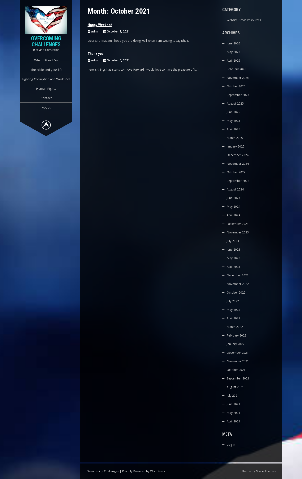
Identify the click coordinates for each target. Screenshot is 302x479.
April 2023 (233, 267)
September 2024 (238, 181)
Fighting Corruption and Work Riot (46, 79)
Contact (46, 98)
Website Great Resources (244, 20)
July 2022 (233, 301)
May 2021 (233, 413)
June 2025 (233, 112)
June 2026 (233, 43)
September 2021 (238, 378)
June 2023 (233, 249)
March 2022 (235, 327)
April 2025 (233, 129)
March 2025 (235, 138)
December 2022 (238, 275)
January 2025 (235, 146)
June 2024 (233, 198)
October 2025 (236, 86)
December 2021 (238, 353)
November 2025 (238, 78)
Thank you (96, 53)
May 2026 (233, 52)
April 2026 (233, 60)
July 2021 (233, 395)
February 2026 (236, 69)
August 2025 (235, 103)
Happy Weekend (100, 25)
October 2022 (236, 292)
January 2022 (235, 344)
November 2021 (238, 361)
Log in (231, 445)
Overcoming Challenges (46, 41)
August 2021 (235, 387)
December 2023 (238, 224)
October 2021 (236, 370)
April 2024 (233, 215)
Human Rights (46, 88)
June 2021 (233, 404)
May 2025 (233, 121)
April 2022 (233, 318)
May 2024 (233, 206)
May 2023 (233, 258)
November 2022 (238, 284)
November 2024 (238, 164)
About (46, 107)
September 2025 (238, 95)
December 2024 (238, 155)
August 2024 (235, 189)
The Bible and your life (46, 69)
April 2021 (233, 421)
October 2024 (236, 172)
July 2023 (233, 241)
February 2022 (236, 335)
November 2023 (238, 232)
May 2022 (233, 310)
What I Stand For (46, 60)
